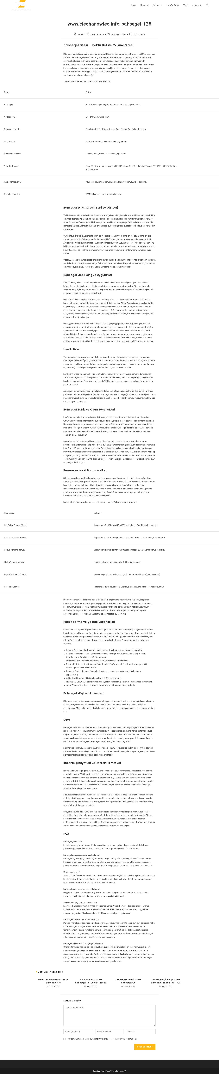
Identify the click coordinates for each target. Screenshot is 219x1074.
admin (81, 34)
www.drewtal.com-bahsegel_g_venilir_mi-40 (91, 981)
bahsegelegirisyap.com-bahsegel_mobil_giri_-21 (165, 981)
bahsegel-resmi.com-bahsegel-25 (128, 981)
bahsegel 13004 (118, 34)
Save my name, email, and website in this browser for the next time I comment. (102, 1039)
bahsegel (107, 68)
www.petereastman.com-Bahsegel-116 (53, 981)
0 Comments (139, 34)
